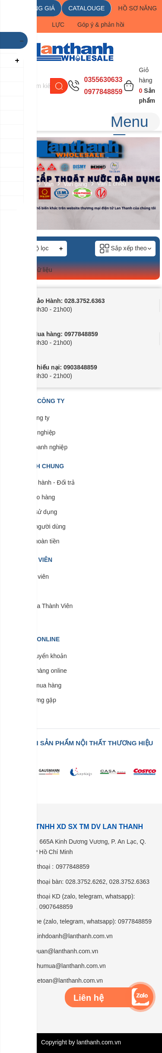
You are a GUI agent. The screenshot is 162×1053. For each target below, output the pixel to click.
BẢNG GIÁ (40, 8)
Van (49, 183)
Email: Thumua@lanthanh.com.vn (60, 965)
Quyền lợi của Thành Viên (37, 605)
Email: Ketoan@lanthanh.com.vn (59, 980)
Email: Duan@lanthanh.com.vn (56, 951)
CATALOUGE (86, 8)
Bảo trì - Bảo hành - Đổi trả (38, 482)
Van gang (75, 183)
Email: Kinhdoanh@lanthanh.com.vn (64, 936)
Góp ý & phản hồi (100, 24)
